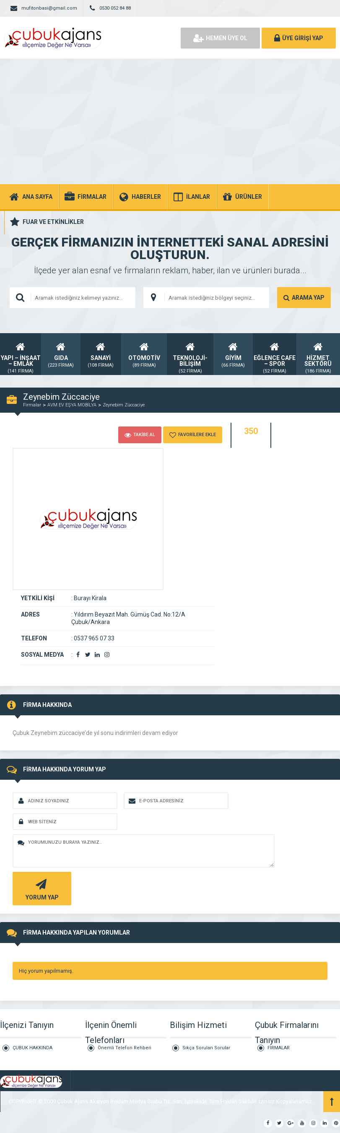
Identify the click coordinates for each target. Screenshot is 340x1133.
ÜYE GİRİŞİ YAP (298, 38)
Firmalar (32, 405)
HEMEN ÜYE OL (220, 38)
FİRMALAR (278, 1048)
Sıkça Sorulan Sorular (206, 1048)
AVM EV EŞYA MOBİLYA (71, 405)
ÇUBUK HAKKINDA (32, 1048)
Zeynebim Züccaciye (124, 405)
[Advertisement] (170, 121)
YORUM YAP (41, 889)
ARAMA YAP (303, 297)
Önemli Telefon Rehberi (124, 1048)
